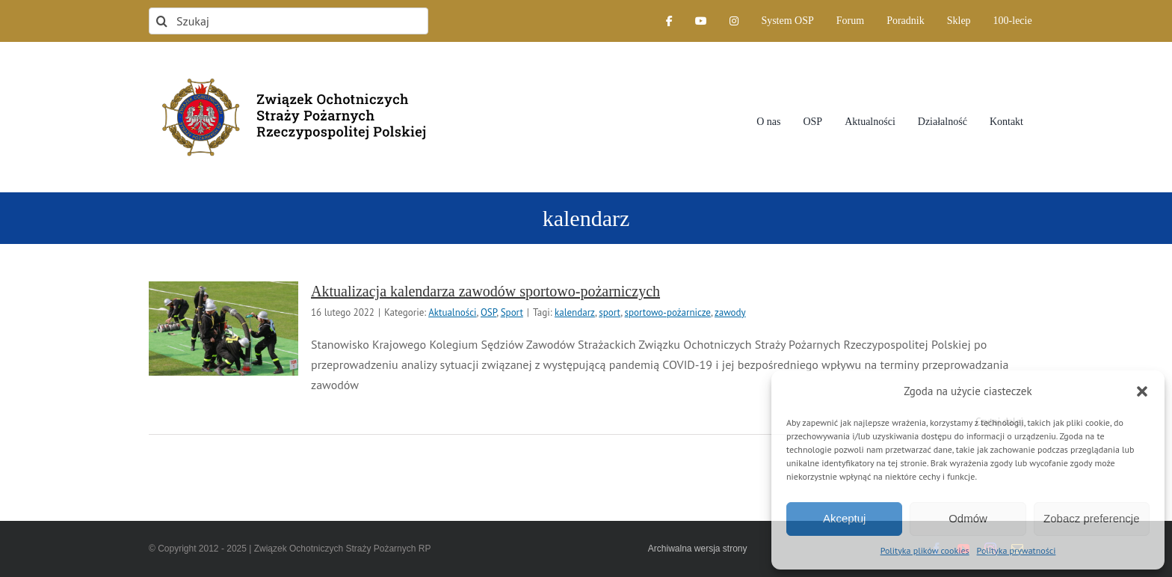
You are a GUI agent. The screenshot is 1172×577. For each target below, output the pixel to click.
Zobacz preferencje (1091, 518)
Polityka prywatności (1016, 550)
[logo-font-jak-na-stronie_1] (288, 70)
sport (609, 312)
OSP (488, 312)
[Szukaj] (288, 20)
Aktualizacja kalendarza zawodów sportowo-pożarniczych (485, 291)
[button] (1142, 391)
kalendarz (575, 312)
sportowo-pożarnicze (668, 312)
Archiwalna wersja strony (697, 548)
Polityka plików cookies (924, 550)
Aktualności (452, 312)
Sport (512, 312)
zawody (730, 312)
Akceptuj (844, 518)
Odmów (968, 518)
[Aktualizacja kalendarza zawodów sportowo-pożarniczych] (223, 328)
